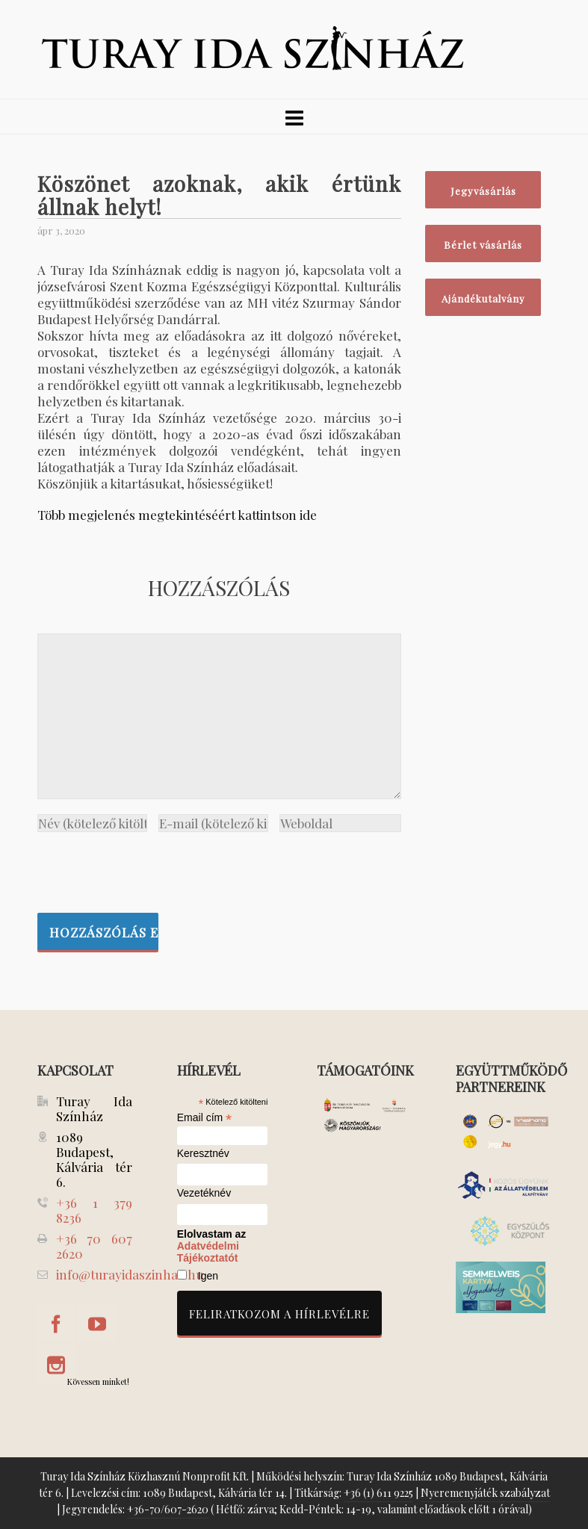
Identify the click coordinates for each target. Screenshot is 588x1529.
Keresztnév (203, 1153)
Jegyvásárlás (483, 190)
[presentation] (150, 869)
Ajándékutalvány (483, 298)
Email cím (204, 1117)
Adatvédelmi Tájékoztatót (208, 1252)
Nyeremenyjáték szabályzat (485, 1493)
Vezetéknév (204, 1193)
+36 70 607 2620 (94, 1246)
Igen (208, 1276)
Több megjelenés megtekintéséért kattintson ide (177, 514)
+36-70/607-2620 (167, 1509)
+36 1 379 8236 (94, 1210)
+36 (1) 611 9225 (378, 1493)
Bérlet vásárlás (483, 244)
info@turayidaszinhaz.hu (129, 1274)
